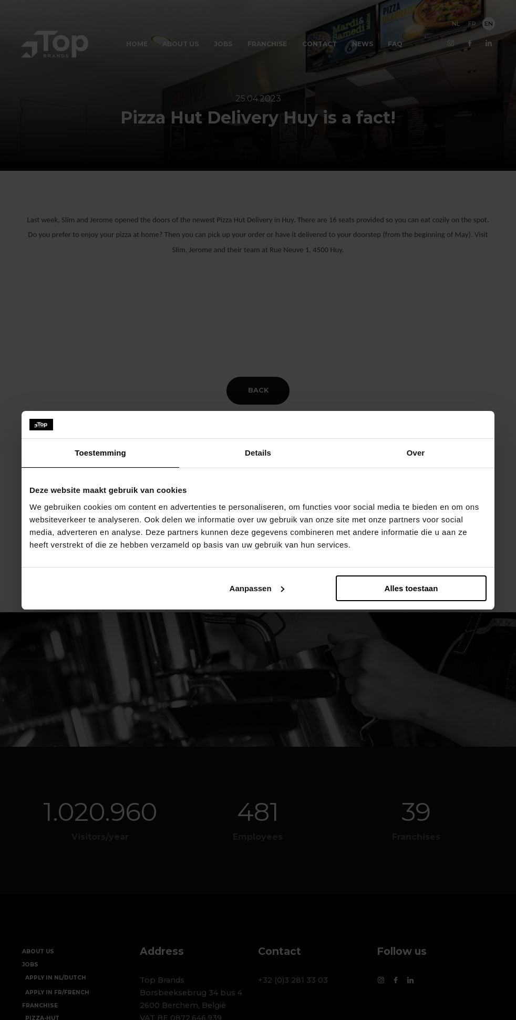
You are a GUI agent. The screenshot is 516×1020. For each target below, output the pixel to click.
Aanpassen (257, 588)
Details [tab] (258, 452)
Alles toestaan (411, 588)
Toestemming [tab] (100, 452)
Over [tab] (416, 452)
